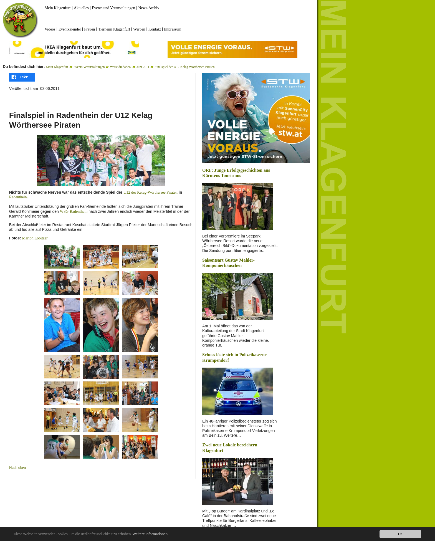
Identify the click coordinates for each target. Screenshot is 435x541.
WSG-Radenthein (74, 211)
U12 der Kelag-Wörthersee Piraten (150, 192)
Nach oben (17, 468)
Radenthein (18, 197)
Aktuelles (81, 8)
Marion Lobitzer (34, 238)
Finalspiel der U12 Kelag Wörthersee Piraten (184, 67)
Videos (50, 29)
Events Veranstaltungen (89, 67)
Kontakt (154, 29)
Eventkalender (70, 29)
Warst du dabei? (120, 67)
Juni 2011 (143, 67)
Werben (139, 29)
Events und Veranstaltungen (113, 8)
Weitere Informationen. (151, 534)
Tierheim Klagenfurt (114, 29)
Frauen (89, 29)
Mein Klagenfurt (58, 8)
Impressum (172, 29)
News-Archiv (148, 8)
